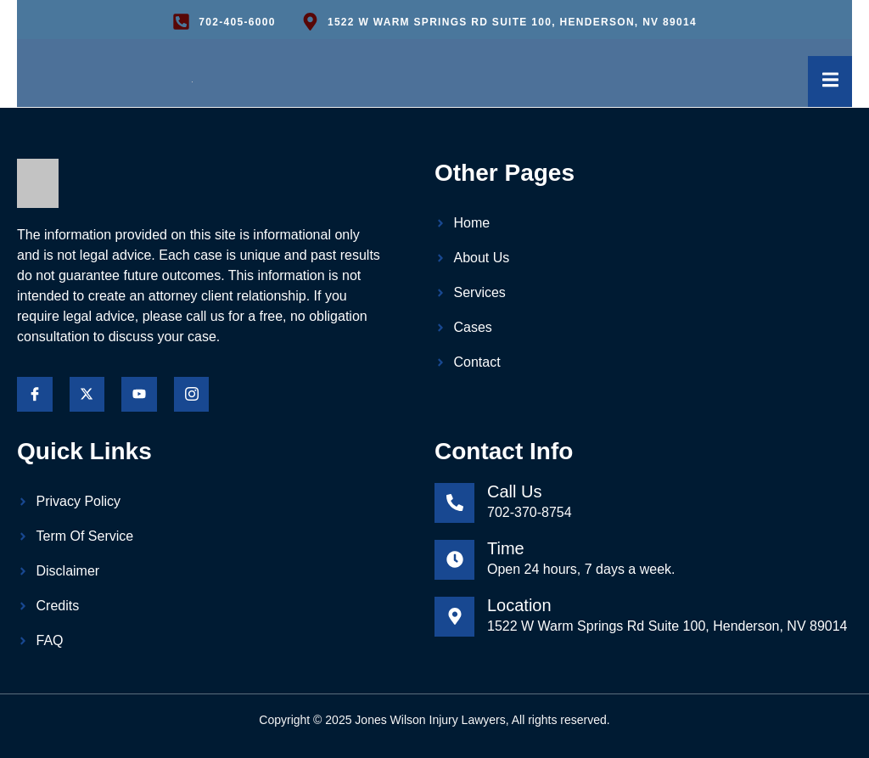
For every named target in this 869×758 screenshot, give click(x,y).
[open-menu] (826, 83)
